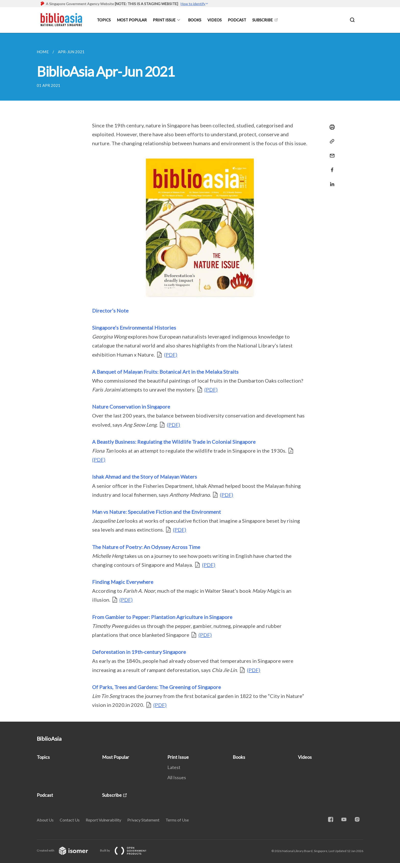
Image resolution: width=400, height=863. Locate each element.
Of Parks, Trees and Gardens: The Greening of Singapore (156, 687)
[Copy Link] (330, 141)
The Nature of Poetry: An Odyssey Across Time (146, 547)
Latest (173, 767)
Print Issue (164, 20)
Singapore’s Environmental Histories (134, 328)
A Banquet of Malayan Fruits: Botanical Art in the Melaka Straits (165, 372)
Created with (66, 850)
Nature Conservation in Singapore (131, 406)
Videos (214, 20)
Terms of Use (177, 819)
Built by (127, 850)
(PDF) (170, 355)
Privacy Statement (143, 819)
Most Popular (132, 20)
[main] (200, 377)
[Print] (330, 127)
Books (194, 20)
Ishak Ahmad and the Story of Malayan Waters (144, 477)
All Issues (176, 777)
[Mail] (330, 152)
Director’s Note (110, 310)
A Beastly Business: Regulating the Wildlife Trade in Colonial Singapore (174, 442)
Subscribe (262, 20)
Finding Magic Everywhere (122, 582)
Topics (104, 20)
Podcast (237, 20)
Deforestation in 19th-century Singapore (139, 652)
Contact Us (70, 819)
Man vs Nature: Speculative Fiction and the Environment (156, 512)
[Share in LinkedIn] (330, 181)
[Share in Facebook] (330, 166)
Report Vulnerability (103, 819)
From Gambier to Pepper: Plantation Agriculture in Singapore (162, 617)
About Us (45, 819)
